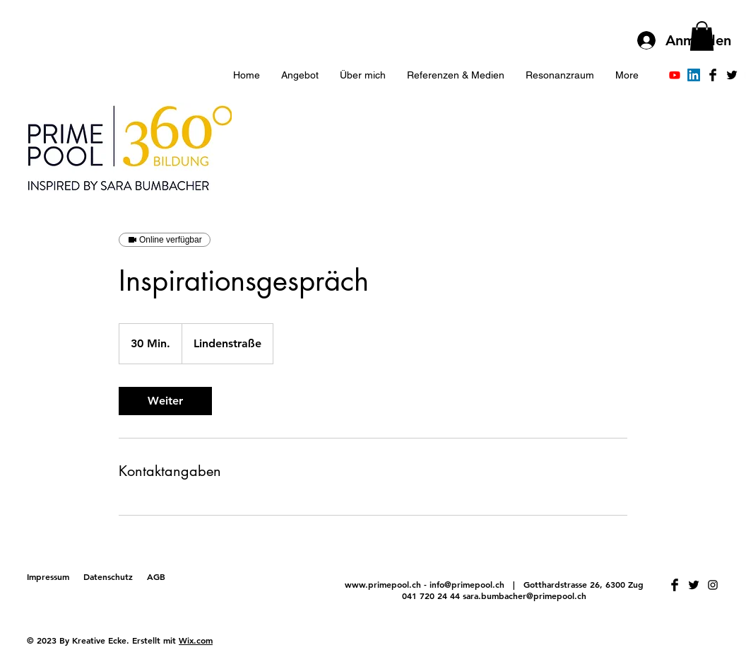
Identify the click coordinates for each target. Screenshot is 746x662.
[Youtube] (674, 75)
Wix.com (196, 640)
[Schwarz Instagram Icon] (712, 585)
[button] (701, 36)
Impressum (48, 576)
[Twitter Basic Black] (732, 75)
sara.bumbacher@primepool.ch (524, 595)
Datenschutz (108, 576)
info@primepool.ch (467, 584)
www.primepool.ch (383, 584)
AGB (156, 576)
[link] (165, 401)
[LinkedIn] (693, 75)
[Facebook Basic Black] (712, 75)
